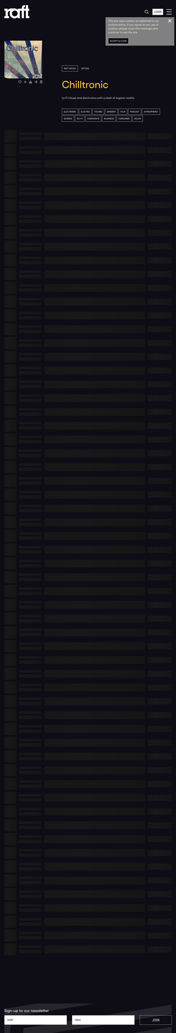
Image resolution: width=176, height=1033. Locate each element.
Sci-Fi (80, 118)
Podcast (134, 111)
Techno (98, 111)
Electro (85, 111)
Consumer (124, 118)
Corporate (93, 118)
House (137, 118)
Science (68, 118)
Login (157, 12)
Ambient (111, 111)
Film (122, 111)
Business (109, 118)
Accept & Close (118, 40)
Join (156, 1019)
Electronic (70, 111)
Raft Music (70, 68)
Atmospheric (151, 111)
